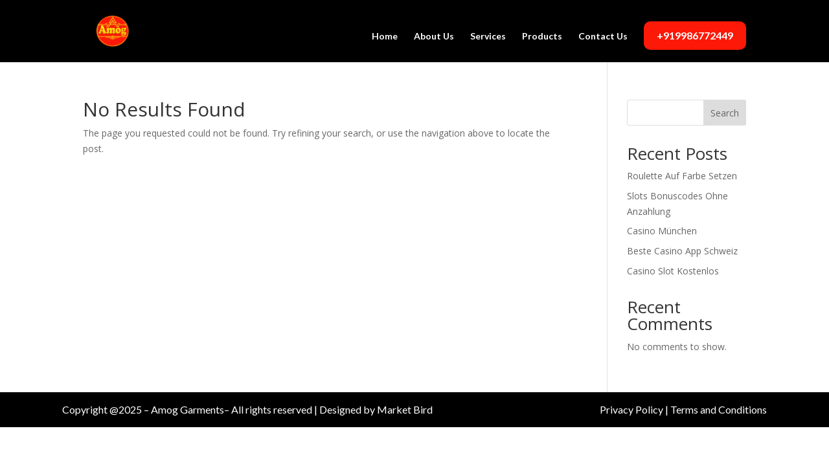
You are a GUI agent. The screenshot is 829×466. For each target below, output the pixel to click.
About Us (434, 36)
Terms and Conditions (718, 409)
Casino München (662, 231)
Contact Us (603, 36)
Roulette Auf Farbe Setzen (682, 176)
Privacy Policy (631, 409)
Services (488, 36)
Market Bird (405, 409)
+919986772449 (695, 35)
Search (724, 113)
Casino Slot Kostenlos (673, 271)
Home (385, 36)
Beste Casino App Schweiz (682, 251)
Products (542, 36)
